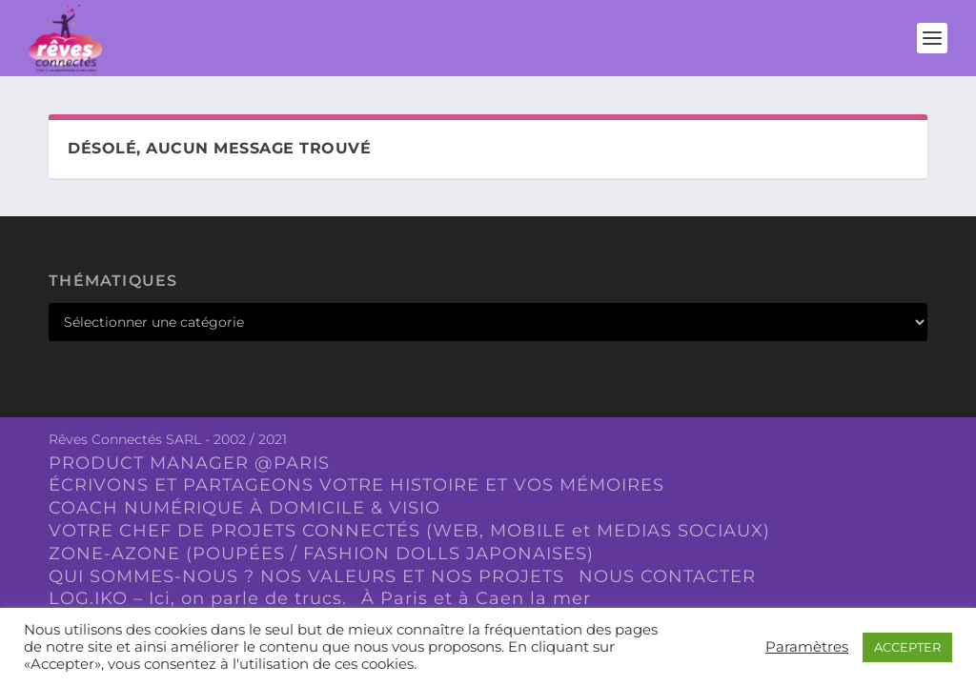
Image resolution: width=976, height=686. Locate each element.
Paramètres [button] (806, 647)
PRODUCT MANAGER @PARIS (189, 463)
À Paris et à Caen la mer (476, 598)
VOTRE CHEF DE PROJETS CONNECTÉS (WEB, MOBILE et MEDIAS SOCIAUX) (409, 530)
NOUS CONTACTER (667, 576)
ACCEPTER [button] (907, 647)
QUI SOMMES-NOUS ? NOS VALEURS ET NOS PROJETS (306, 576)
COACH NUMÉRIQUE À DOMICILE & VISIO (244, 507)
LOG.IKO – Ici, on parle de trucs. (198, 598)
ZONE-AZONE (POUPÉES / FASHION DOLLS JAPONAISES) (321, 553)
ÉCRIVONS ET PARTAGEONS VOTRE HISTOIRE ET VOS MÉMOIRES (356, 484)
